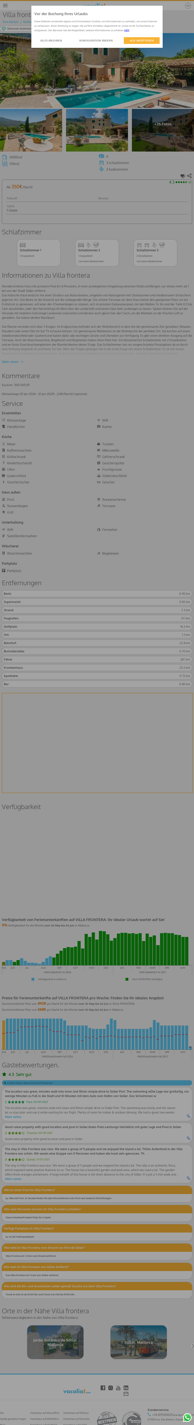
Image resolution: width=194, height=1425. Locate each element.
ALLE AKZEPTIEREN (142, 40)
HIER (126, 30)
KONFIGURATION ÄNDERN (96, 40)
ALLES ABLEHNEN (51, 40)
